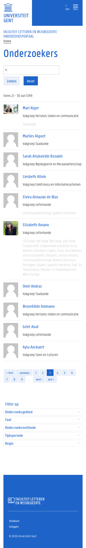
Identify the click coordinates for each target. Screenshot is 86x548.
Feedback (14, 521)
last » (51, 379)
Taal (8, 420)
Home (7, 40)
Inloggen (14, 526)
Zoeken (11, 81)
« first (9, 373)
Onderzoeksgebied (18, 412)
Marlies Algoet (34, 136)
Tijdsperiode (14, 435)
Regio (9, 443)
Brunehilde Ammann (39, 306)
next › (39, 379)
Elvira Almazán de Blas (40, 196)
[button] (75, 6)
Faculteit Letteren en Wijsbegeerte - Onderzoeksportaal (31, 33)
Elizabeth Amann (36, 224)
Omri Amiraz (32, 286)
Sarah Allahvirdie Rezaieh (43, 156)
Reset (30, 81)
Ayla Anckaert (33, 347)
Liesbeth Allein (34, 176)
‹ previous (24, 373)
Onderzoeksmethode (20, 427)
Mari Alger (31, 108)
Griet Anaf (31, 326)
